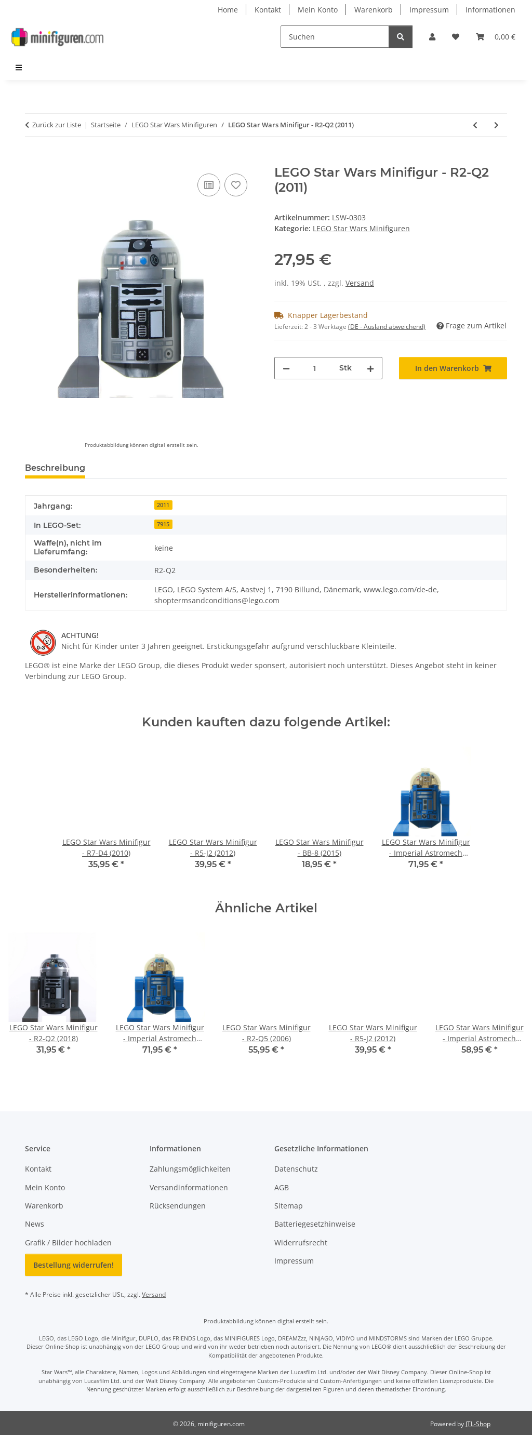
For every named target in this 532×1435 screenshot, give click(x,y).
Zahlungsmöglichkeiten (190, 1169)
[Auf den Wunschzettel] (235, 185)
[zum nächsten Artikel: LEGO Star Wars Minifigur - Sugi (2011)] (496, 125)
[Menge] (314, 368)
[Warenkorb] (496, 37)
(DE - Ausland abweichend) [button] (386, 326)
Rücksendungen (178, 1206)
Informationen (490, 10)
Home (228, 10)
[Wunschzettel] (456, 37)
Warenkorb (373, 10)
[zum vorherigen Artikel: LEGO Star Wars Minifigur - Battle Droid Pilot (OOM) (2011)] (475, 125)
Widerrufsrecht (300, 1242)
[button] (432, 37)
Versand (359, 283)
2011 (163, 505)
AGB (281, 1187)
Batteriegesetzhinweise (314, 1224)
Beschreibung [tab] (55, 468)
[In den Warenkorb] (33, 159)
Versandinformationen (189, 1187)
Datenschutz (296, 1169)
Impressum (429, 10)
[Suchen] (335, 36)
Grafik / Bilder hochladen (68, 1242)
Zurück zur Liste (56, 124)
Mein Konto (318, 10)
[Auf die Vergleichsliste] (208, 185)
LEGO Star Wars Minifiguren (361, 228)
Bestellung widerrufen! (73, 1265)
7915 (163, 524)
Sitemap (288, 1206)
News (34, 1224)
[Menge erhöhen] (370, 368)
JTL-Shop (478, 1423)
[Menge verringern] (286, 368)
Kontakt (268, 10)
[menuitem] (19, 67)
